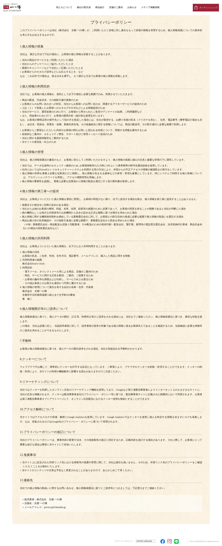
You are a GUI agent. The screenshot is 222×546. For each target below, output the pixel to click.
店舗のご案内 (116, 7)
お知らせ (132, 7)
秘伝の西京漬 (84, 7)
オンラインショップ (208, 7)
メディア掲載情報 (150, 7)
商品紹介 (99, 7)
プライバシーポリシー (124, 541)
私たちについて (64, 7)
